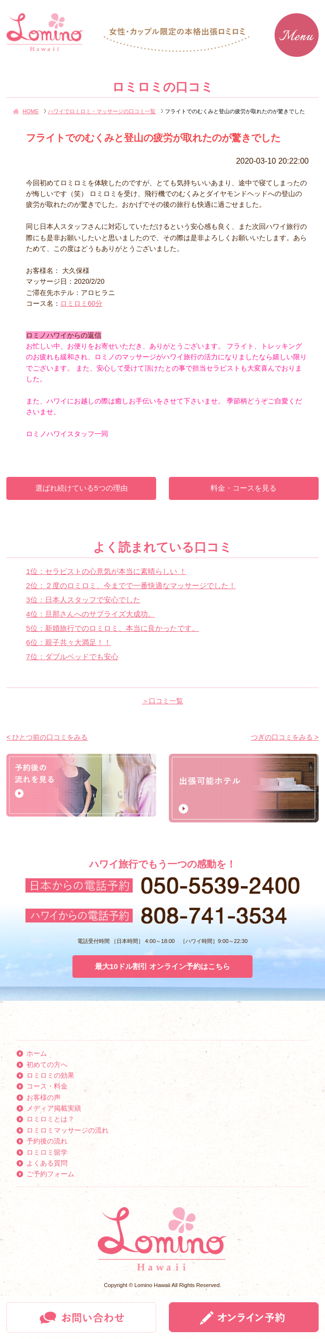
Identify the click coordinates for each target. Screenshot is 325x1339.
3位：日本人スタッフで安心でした (83, 599)
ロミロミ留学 (47, 1152)
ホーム (36, 1053)
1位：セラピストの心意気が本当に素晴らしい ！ (106, 571)
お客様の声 (43, 1097)
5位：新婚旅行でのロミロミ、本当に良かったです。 (112, 628)
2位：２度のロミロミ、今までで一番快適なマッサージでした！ (130, 585)
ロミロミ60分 (81, 303)
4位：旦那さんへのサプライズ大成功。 (90, 614)
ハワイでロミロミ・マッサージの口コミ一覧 (102, 111)
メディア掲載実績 (53, 1108)
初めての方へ (47, 1064)
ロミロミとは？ (50, 1119)
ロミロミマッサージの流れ (67, 1130)
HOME (31, 111)
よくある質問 (47, 1163)
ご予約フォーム (50, 1174)
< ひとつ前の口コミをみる (47, 737)
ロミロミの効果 (50, 1075)
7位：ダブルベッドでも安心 (72, 656)
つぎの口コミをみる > (285, 737)
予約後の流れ (47, 1141)
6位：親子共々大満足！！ (68, 642)
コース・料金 (47, 1086)
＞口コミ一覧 (162, 701)
